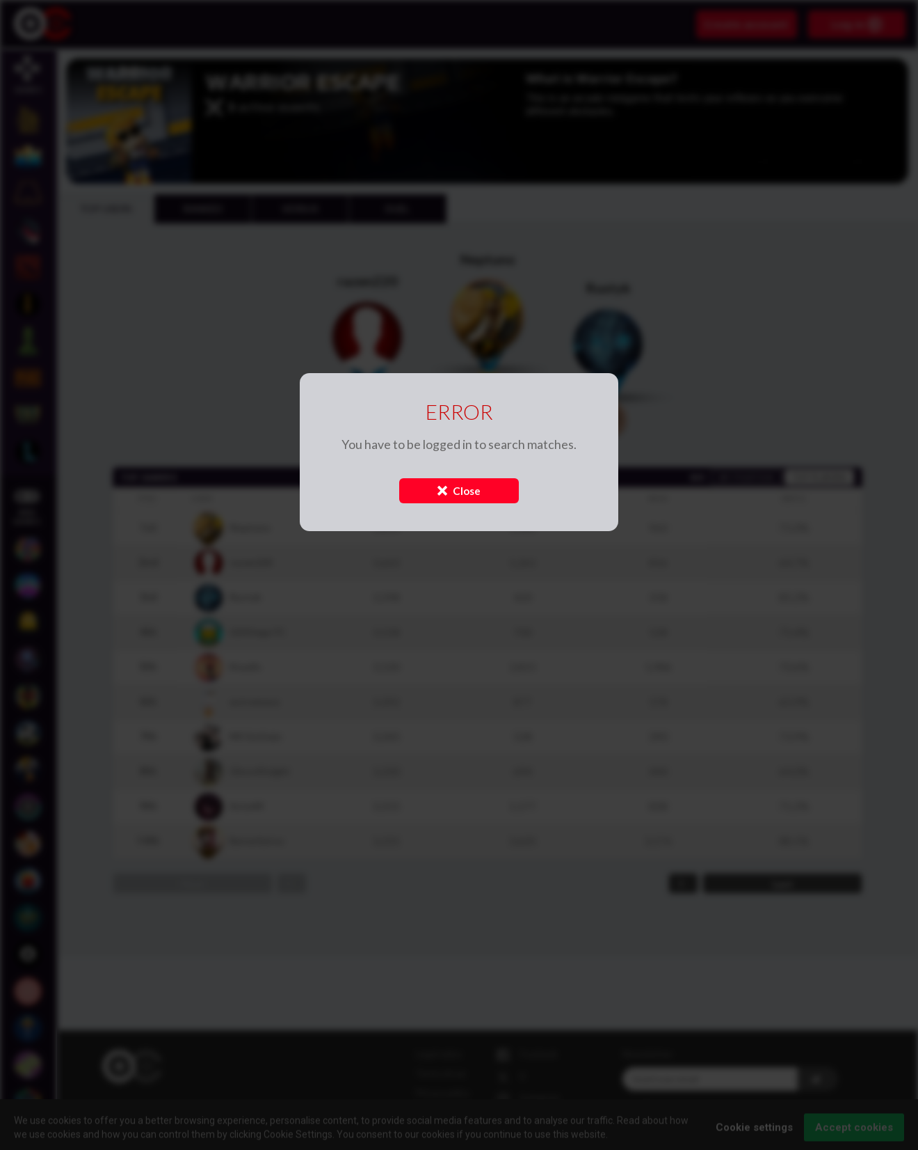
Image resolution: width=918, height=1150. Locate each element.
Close (459, 491)
